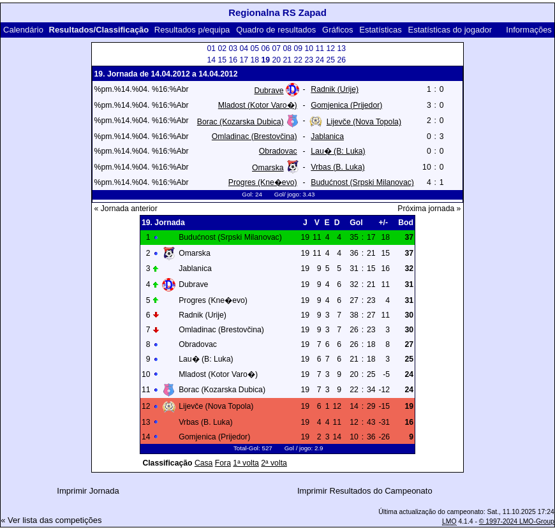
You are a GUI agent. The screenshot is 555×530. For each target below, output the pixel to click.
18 (254, 59)
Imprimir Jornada (88, 491)
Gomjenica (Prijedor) (346, 105)
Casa (204, 463)
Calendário (23, 29)
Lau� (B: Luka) (338, 151)
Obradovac (278, 151)
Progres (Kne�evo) (262, 182)
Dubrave (268, 90)
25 (330, 59)
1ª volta (246, 463)
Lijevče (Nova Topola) (364, 121)
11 (319, 48)
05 (254, 48)
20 (276, 59)
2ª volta (274, 463)
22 (297, 59)
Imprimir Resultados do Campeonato (365, 491)
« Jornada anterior (126, 208)
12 (330, 48)
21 (287, 59)
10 (308, 48)
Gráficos (337, 29)
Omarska (268, 167)
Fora (223, 463)
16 (232, 59)
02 (222, 48)
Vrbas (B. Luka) (337, 167)
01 (211, 48)
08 (287, 48)
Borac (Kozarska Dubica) (240, 121)
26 (341, 59)
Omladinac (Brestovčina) (254, 136)
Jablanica (327, 136)
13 (341, 48)
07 (276, 48)
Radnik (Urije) (335, 89)
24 (319, 59)
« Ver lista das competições (51, 520)
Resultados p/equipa (192, 29)
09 (297, 48)
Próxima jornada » (429, 208)
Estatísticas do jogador (450, 29)
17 (243, 59)
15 (222, 59)
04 (243, 48)
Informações (529, 29)
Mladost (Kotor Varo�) (257, 105)
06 (265, 48)
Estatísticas (380, 29)
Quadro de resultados (276, 29)
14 (211, 59)
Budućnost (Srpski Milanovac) (362, 182)
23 (308, 59)
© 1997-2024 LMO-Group (516, 521)
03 (232, 48)
